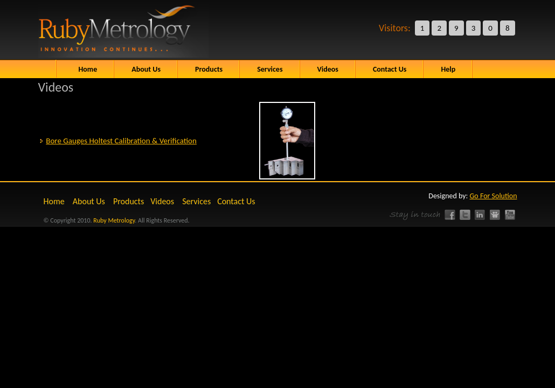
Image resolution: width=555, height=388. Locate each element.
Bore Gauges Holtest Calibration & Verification (121, 141)
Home (88, 69)
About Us (146, 69)
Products (128, 201)
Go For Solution (493, 195)
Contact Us (236, 201)
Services (196, 201)
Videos (162, 201)
